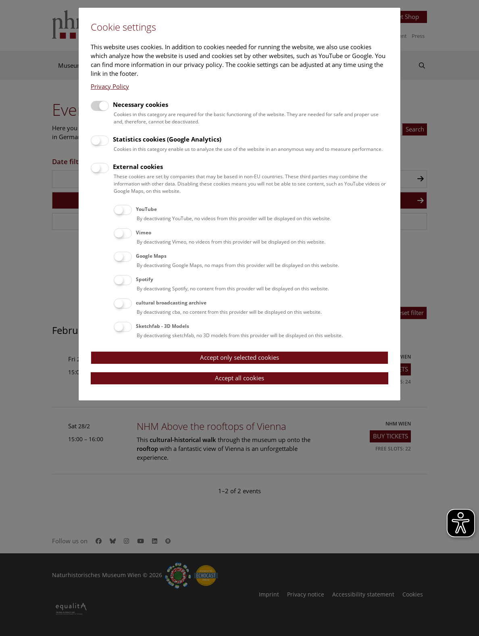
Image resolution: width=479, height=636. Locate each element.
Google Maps (151, 255)
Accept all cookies (239, 378)
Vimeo (143, 232)
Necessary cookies (140, 104)
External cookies (138, 167)
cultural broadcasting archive (171, 302)
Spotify (144, 279)
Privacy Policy (110, 86)
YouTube (146, 209)
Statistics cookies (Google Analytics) (167, 139)
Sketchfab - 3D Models (162, 326)
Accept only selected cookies (239, 357)
